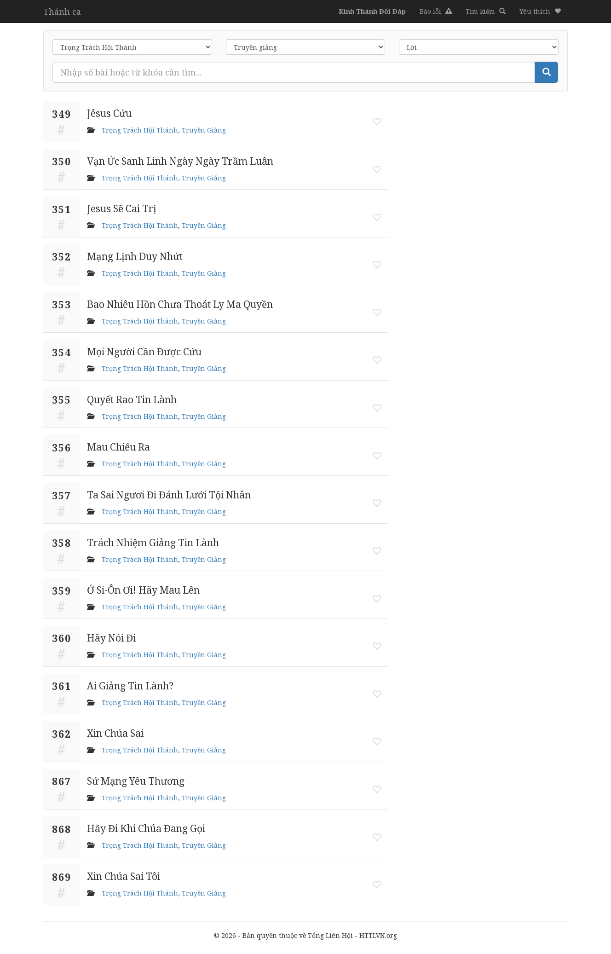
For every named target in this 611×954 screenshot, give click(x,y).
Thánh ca (62, 11)
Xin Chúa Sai (115, 733)
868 (61, 829)
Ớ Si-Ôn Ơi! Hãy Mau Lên (143, 590)
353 (61, 304)
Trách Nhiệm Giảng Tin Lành (153, 542)
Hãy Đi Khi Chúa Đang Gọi (146, 828)
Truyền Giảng (204, 130)
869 (61, 877)
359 (61, 590)
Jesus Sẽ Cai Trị (121, 208)
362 (61, 734)
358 (61, 543)
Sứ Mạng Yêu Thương (135, 781)
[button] (540, 11)
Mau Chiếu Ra (118, 446)
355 (61, 399)
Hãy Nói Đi (111, 637)
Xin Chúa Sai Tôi (123, 876)
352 (61, 256)
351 (61, 209)
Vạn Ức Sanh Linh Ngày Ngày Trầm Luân (180, 161)
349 (61, 114)
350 (61, 161)
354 (61, 352)
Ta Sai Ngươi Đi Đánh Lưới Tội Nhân (169, 494)
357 (61, 495)
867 (61, 781)
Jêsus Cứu (109, 113)
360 (61, 638)
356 (61, 447)
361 (61, 686)
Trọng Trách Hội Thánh (140, 130)
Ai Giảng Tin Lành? (130, 685)
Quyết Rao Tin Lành (132, 399)
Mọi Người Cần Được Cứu (144, 351)
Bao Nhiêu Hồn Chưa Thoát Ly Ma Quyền (180, 304)
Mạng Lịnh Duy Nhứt (135, 256)
